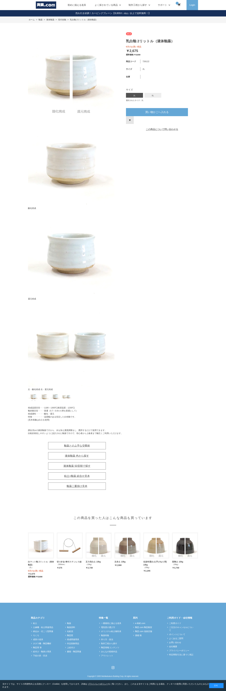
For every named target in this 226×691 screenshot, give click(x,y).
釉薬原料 (71, 627)
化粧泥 (70, 631)
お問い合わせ (175, 642)
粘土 (35, 623)
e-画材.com (140, 623)
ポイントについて (177, 634)
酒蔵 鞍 (138, 635)
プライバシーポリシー (179, 650)
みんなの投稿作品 (109, 651)
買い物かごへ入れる (157, 112)
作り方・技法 (107, 639)
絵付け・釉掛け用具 (42, 651)
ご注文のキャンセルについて (181, 628)
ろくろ (36, 635)
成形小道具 (38, 639)
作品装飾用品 (73, 643)
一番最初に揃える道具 (111, 623)
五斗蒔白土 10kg (93, 562)
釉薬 (69, 623)
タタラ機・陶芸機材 (42, 643)
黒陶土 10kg (177, 562)
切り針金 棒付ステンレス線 (69, 562)
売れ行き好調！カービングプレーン (93, 13)
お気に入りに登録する (130, 120)
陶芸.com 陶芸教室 (143, 627)
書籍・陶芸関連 (74, 651)
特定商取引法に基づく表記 (181, 654)
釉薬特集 (105, 635)
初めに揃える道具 (77, 5)
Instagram (113, 667)
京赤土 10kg (119, 562)
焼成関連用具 (73, 639)
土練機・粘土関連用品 (43, 627)
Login (192, 5)
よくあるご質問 (176, 638)
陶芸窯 (70, 635)
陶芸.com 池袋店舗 (143, 631)
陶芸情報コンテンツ (110, 647)
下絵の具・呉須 (40, 655)
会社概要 (173, 646)
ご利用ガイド (175, 623)
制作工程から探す (109, 643)
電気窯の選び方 (108, 627)
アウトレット (107, 655)
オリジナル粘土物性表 (111, 631)
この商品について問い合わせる (162, 129)
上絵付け (71, 647)
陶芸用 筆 (37, 647)
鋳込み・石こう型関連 (43, 631)
